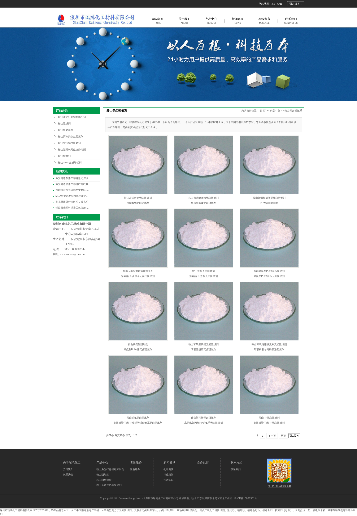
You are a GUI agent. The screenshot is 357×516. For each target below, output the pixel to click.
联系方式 (236, 462)
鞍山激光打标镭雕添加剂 (72, 117)
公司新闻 (169, 469)
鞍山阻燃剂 (64, 123)
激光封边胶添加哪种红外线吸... (73, 184)
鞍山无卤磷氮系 (293, 110)
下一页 (272, 435)
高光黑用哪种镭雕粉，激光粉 (72, 201)
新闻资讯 (169, 462)
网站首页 (158, 20)
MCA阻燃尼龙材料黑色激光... (72, 195)
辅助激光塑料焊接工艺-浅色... (72, 207)
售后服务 (136, 462)
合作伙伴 (203, 462)
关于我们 (184, 20)
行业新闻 (169, 474)
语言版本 (294, 3)
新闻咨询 (238, 20)
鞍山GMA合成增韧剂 (70, 162)
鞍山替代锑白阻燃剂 (69, 143)
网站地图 (264, 3)
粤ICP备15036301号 (245, 498)
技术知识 (169, 479)
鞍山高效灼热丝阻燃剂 (70, 136)
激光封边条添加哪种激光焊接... (73, 178)
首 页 (263, 110)
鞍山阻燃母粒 (65, 130)
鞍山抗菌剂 (64, 156)
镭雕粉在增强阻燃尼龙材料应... (73, 190)
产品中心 (211, 20)
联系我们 (291, 20)
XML (280, 3)
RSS (273, 3)
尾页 (283, 435)
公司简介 (68, 469)
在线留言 (264, 20)
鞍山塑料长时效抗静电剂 (72, 149)
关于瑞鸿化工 (71, 462)
